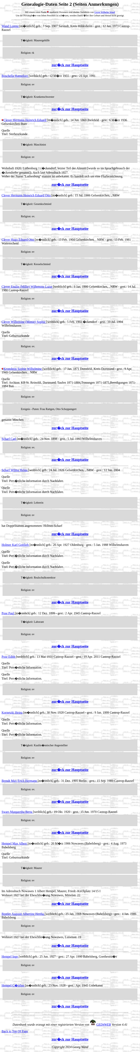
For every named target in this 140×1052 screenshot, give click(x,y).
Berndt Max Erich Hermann (20, 780)
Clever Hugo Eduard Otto (18, 239)
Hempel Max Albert (15, 843)
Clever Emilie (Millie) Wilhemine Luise (27, 286)
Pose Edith (9, 656)
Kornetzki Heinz (12, 712)
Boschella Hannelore (15, 75)
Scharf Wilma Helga (15, 470)
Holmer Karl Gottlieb (16, 544)
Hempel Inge (10, 956)
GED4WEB (103, 1024)
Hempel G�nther (13, 985)
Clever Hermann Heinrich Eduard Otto (26, 195)
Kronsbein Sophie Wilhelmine (22, 368)
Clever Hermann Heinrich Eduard (24, 120)
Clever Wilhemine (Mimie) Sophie (24, 321)
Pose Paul (8, 613)
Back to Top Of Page (15, 1031)
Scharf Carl (9, 438)
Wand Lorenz (10, 26)
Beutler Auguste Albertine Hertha (23, 914)
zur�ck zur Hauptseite (70, 65)
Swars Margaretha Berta (17, 811)
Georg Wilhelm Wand (104, 12)
